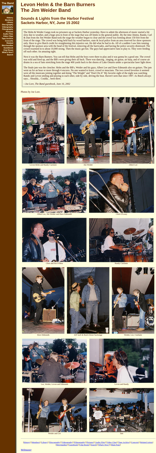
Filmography (79, 442)
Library (44, 442)
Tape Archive (123, 442)
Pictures (90, 442)
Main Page (115, 445)
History (27, 442)
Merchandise (61, 445)
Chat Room (84, 445)
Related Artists (146, 442)
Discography (55, 442)
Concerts (134, 442)
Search (93, 445)
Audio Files (100, 442)
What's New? (103, 445)
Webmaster (26, 450)
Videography (67, 442)
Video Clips (111, 442)
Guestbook (73, 445)
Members (36, 442)
